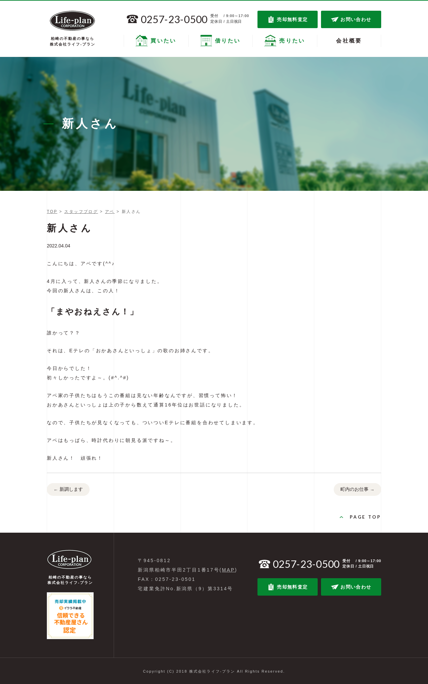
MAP (228, 570)
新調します (68, 490)
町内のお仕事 (357, 490)
